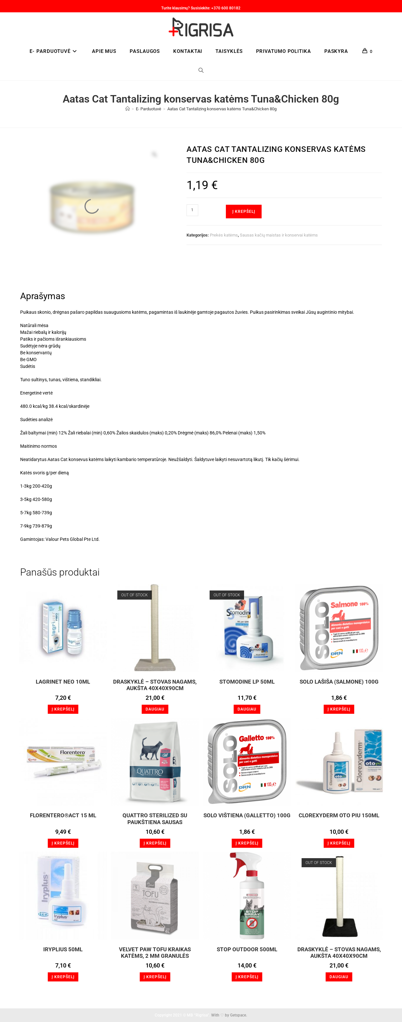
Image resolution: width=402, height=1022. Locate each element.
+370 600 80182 (225, 8)
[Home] (127, 108)
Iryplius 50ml (63, 949)
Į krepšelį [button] (63, 709)
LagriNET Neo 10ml (63, 681)
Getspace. (238, 1015)
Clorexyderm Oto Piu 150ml (339, 815)
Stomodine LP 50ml (247, 681)
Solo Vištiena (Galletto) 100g (247, 815)
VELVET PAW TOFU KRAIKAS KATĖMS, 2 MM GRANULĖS (155, 952)
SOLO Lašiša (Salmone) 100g (339, 681)
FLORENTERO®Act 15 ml (63, 815)
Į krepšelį (243, 211)
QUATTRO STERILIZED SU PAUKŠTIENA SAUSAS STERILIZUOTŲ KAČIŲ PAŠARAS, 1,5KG (155, 818)
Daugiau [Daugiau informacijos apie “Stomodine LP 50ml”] (247, 709)
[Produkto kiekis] (192, 210)
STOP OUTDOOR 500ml (247, 949)
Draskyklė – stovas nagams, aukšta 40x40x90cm (155, 684)
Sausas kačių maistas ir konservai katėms (279, 235)
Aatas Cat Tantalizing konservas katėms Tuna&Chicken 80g (222, 108)
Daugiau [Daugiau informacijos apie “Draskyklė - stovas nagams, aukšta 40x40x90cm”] (155, 709)
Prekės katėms (224, 235)
